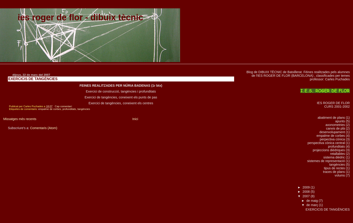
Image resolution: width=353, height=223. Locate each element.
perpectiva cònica (332, 139)
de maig (312, 200)
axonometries (335, 125)
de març (312, 205)
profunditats (69, 109)
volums (340, 175)
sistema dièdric (334, 157)
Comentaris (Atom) (43, 128)
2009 (307, 187)
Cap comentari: (64, 106)
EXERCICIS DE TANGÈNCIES (33, 79)
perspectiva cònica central (326, 143)
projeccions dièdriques (329, 150)
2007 (307, 196)
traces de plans (334, 172)
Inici (135, 119)
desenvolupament (332, 132)
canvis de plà (335, 128)
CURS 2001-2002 (337, 106)
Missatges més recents (19, 119)
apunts (340, 121)
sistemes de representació (326, 161)
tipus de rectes (334, 168)
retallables (337, 154)
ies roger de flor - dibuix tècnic (80, 17)
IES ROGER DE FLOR (333, 103)
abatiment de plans (331, 117)
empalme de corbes (49, 109)
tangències (83, 109)
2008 (307, 191)
